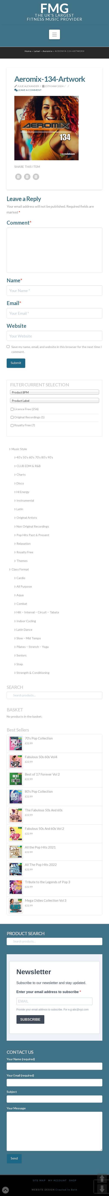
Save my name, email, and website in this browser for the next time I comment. (56, 349)
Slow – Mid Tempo (27, 638)
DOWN (102, 1189)
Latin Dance (23, 629)
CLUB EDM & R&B (27, 466)
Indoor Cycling (25, 621)
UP (102, 1178)
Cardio (19, 578)
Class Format (19, 569)
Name (14, 280)
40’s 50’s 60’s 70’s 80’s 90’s (33, 457)
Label (37, 51)
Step (18, 664)
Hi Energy (21, 492)
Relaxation (22, 543)
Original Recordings (29, 417)
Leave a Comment (28, 90)
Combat (20, 603)
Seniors (20, 655)
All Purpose (23, 586)
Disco (19, 483)
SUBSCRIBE (30, 1019)
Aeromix (47, 51)
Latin (18, 509)
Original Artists (25, 517)
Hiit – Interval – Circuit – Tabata (36, 612)
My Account (57, 1180)
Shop (72, 1180)
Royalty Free (24, 425)
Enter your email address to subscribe (48, 992)
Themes (21, 560)
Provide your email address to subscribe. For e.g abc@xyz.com (52, 1009)
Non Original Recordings (31, 526)
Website (16, 326)
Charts (20, 474)
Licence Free (26, 409)
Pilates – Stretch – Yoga (31, 647)
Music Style (18, 449)
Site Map (39, 1180)
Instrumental (24, 500)
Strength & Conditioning (31, 672)
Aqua (19, 595)
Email (14, 303)
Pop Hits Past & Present (31, 535)
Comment (19, 222)
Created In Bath (67, 1189)
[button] (54, 34)
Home (28, 51)
